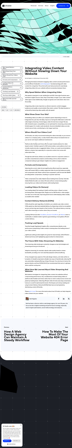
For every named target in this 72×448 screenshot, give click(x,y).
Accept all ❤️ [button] (7, 440)
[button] (12, 444)
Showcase (33, 5)
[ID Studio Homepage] (10, 6)
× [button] (20, 425)
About (46, 5)
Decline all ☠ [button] (16, 440)
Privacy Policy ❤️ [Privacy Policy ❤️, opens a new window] (6, 438)
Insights (52, 5)
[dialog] (11, 435)
